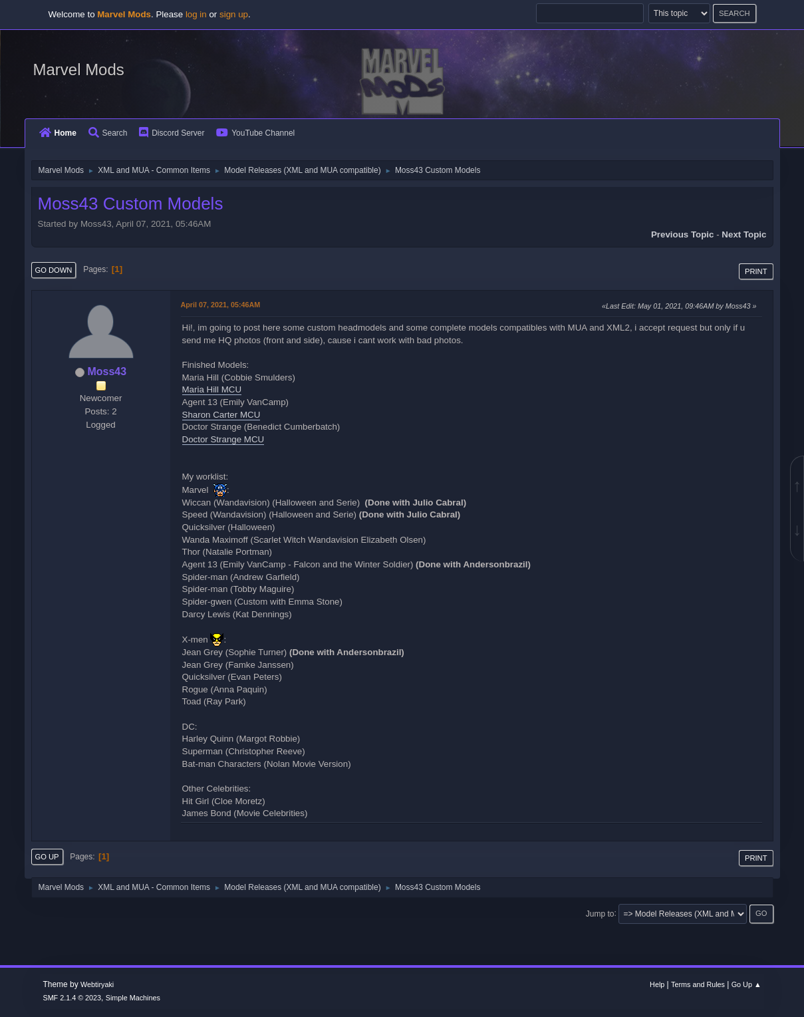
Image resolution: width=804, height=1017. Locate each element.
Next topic (744, 234)
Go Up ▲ (746, 984)
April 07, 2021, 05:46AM (221, 305)
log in (196, 14)
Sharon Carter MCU (221, 415)
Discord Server (171, 133)
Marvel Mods (78, 69)
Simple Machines (133, 998)
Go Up (47, 857)
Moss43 (106, 371)
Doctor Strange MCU (223, 439)
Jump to (600, 913)
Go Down (53, 270)
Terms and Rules (698, 984)
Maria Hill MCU (212, 389)
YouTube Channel (255, 133)
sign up (233, 14)
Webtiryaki (97, 984)
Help (657, 984)
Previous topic (682, 234)
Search (108, 133)
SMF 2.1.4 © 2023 (72, 998)
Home (57, 133)
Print (756, 271)
